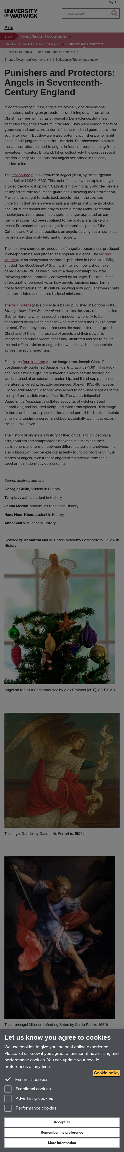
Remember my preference (62, 1132)
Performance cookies (30, 1108)
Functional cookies (27, 1089)
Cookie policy (107, 1072)
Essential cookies (26, 1079)
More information (62, 1143)
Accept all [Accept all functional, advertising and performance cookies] (62, 1122)
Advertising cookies (28, 1099)
